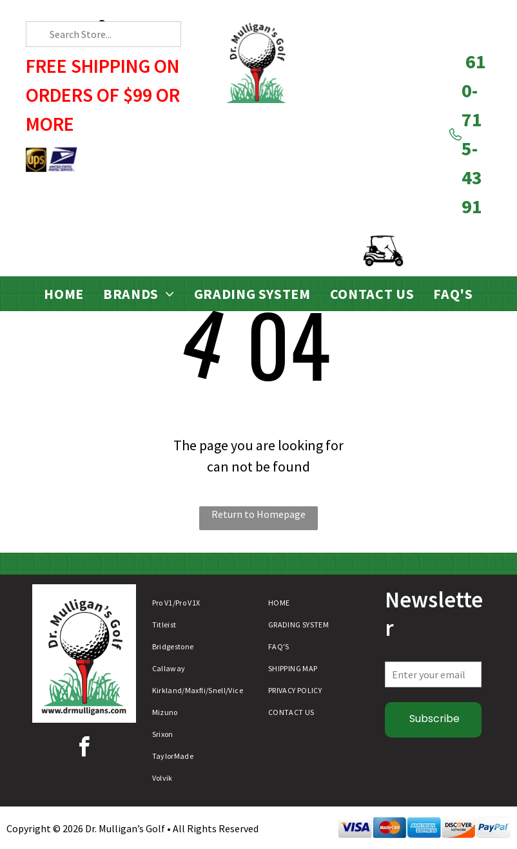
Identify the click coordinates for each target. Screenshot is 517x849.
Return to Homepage (258, 514)
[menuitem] (63, 294)
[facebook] (83, 749)
